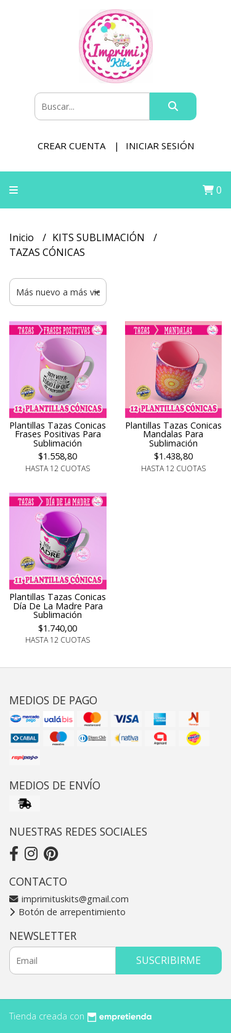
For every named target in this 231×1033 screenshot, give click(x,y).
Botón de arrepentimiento (67, 912)
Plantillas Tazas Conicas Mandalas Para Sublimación (173, 434)
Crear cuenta (71, 145)
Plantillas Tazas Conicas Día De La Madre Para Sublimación (57, 605)
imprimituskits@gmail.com (69, 899)
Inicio (22, 237)
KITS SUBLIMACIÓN (99, 237)
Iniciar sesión (160, 145)
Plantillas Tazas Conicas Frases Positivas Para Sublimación (57, 434)
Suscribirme (168, 960)
